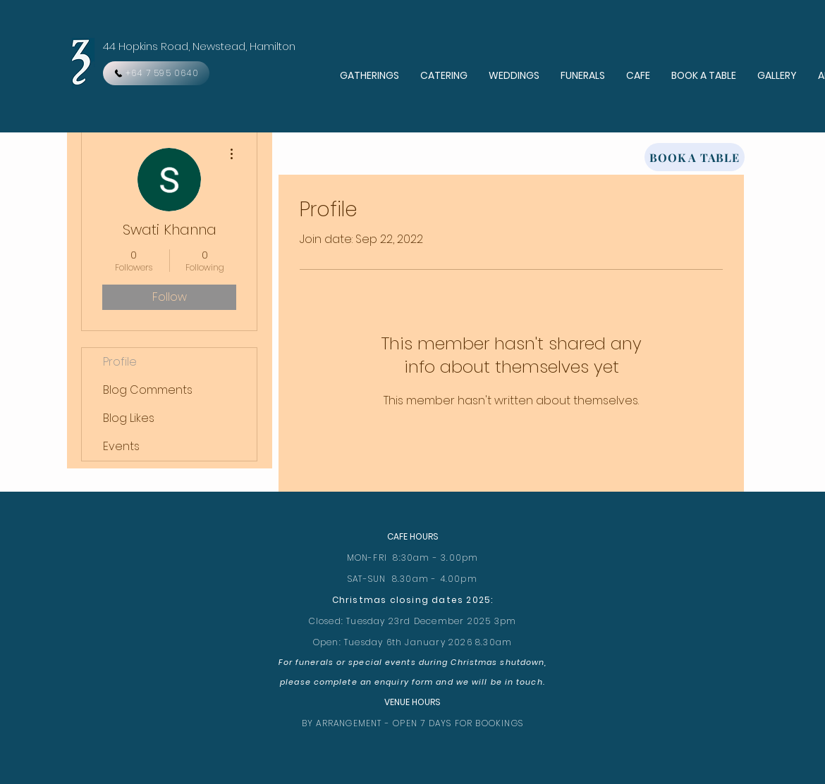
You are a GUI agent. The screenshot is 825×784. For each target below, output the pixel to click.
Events (121, 446)
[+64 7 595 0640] (156, 73)
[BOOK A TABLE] (694, 157)
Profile (120, 362)
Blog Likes (128, 418)
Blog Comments (147, 390)
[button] (369, 75)
